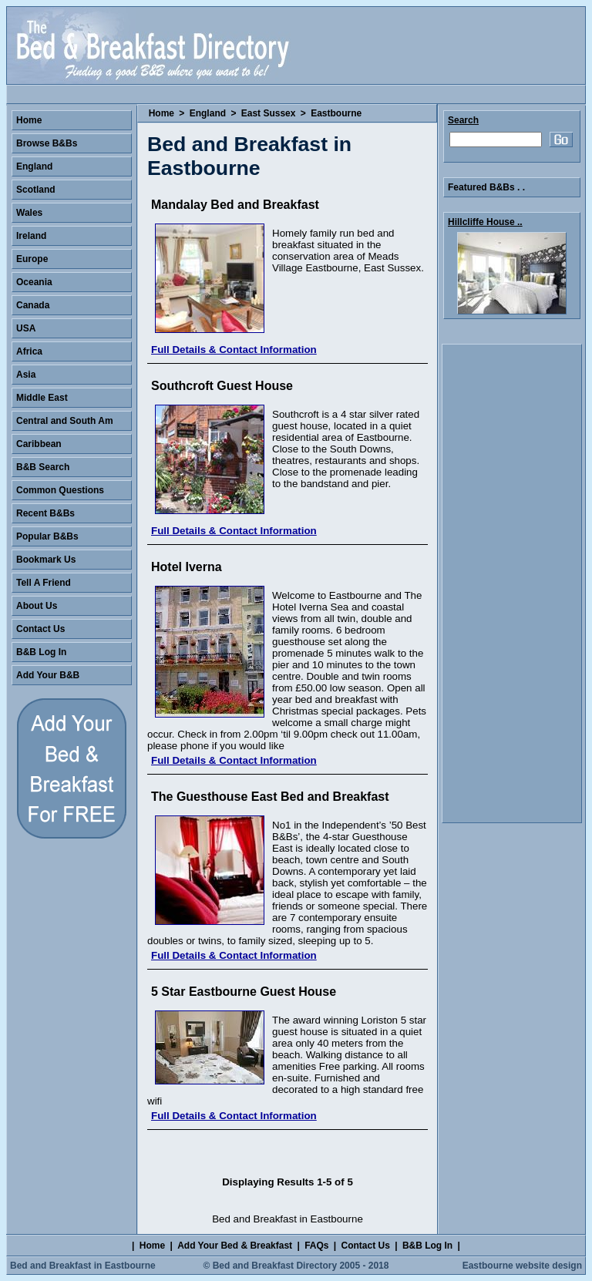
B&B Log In (41, 652)
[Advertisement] (512, 583)
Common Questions (60, 490)
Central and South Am (64, 420)
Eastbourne (336, 113)
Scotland (36, 189)
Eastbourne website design (522, 1265)
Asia (25, 374)
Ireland (31, 235)
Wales (29, 212)
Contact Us (40, 629)
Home (161, 113)
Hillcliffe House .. (485, 222)
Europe (32, 259)
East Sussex (268, 113)
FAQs (316, 1245)
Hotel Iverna (186, 566)
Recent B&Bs (45, 513)
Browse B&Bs (46, 143)
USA (25, 328)
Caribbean (39, 444)
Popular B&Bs (47, 536)
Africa (29, 351)
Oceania (34, 282)
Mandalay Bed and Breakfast (235, 204)
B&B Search (42, 467)
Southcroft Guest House (222, 385)
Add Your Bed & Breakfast (234, 1245)
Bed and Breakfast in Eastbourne (83, 1265)
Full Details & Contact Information (234, 349)
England (208, 113)
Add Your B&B (47, 675)
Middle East (42, 397)
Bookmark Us (46, 559)
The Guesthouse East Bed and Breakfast (270, 796)
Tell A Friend (43, 582)
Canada (32, 305)
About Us (36, 605)
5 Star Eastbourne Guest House (243, 991)
